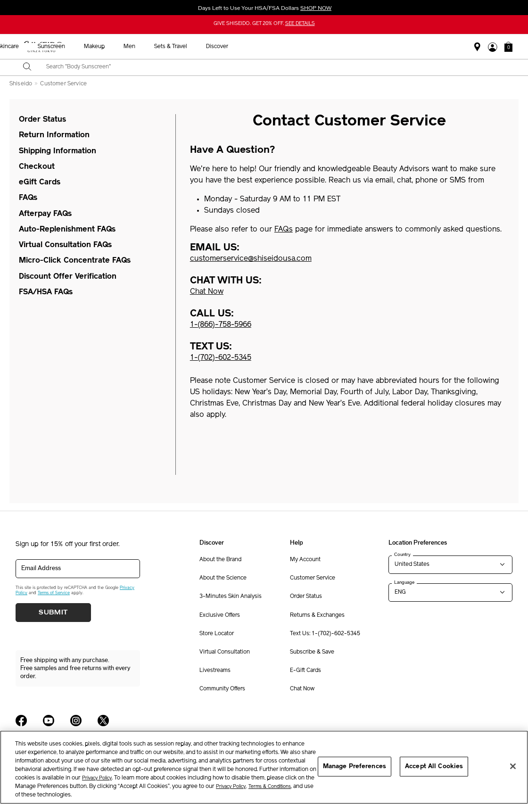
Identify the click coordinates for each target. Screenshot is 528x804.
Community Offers (222, 689)
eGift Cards (39, 182)
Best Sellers (148, 47)
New (188, 47)
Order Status (42, 120)
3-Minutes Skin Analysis (230, 596)
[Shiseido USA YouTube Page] (48, 720)
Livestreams (215, 670)
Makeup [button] (310, 47)
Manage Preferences (354, 766)
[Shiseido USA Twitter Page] (103, 720)
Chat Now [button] (206, 292)
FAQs (28, 198)
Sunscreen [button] (267, 47)
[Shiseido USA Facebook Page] (21, 720)
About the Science (223, 578)
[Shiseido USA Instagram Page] (76, 720)
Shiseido (20, 84)
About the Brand (220, 560)
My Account (305, 560)
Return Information (54, 135)
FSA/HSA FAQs (46, 292)
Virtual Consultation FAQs (65, 245)
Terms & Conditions (269, 786)
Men (345, 47)
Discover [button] (433, 47)
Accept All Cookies (434, 766)
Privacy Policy (97, 778)
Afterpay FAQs (45, 214)
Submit (53, 612)
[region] (264, 767)
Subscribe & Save (312, 652)
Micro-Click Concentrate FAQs (75, 261)
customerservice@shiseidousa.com (251, 259)
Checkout (37, 167)
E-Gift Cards (305, 670)
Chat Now (302, 689)
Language (404, 582)
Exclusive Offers (219, 615)
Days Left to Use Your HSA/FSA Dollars (264, 8)
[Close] (513, 766)
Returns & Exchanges (317, 615)
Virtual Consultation (224, 652)
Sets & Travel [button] (386, 47)
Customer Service (63, 84)
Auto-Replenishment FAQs (67, 229)
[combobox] (272, 67)
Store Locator (216, 634)
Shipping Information (57, 151)
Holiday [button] (105, 47)
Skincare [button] (224, 47)
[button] (508, 46)
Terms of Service (54, 593)
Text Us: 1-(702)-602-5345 (325, 634)
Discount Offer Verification (67, 277)
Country (402, 554)
